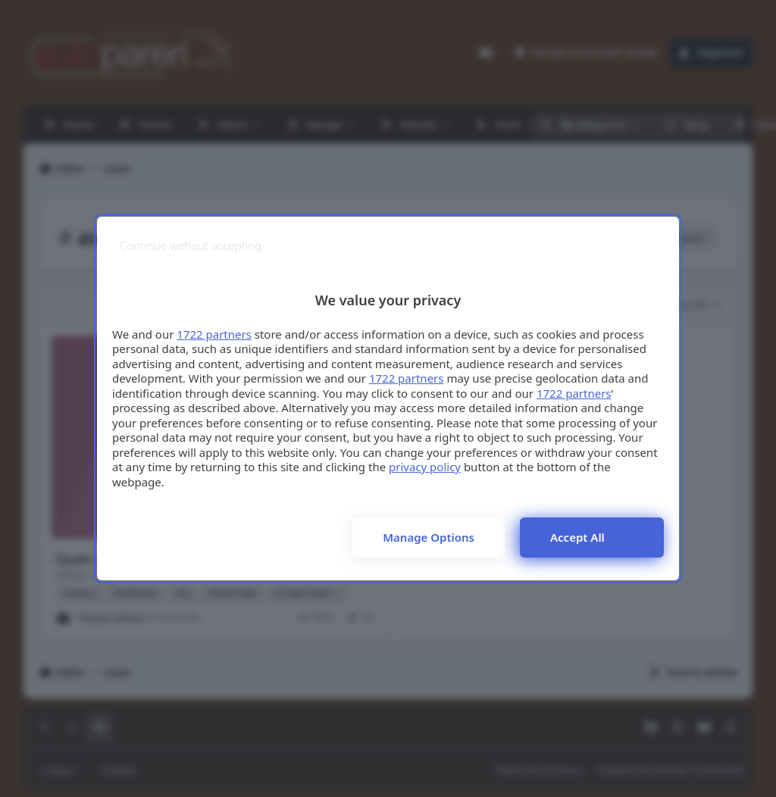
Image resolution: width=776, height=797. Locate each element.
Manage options (428, 537)
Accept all (577, 537)
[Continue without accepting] (190, 246)
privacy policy (425, 466)
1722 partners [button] (214, 334)
